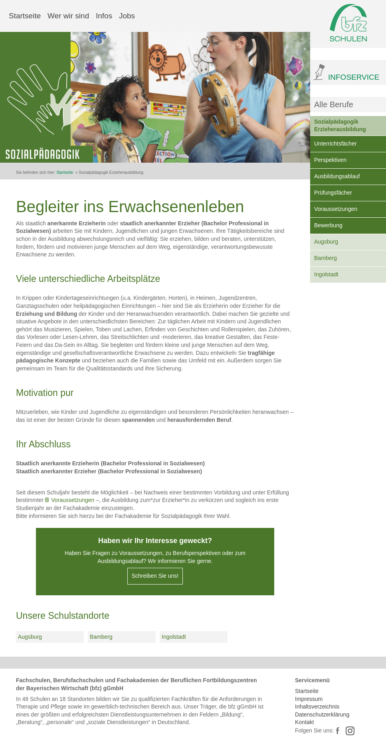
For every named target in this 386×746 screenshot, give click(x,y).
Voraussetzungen (335, 209)
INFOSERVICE (353, 77)
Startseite (25, 16)
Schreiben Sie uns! (155, 576)
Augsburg (326, 241)
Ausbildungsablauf (337, 176)
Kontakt (304, 722)
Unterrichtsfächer (335, 143)
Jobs (127, 16)
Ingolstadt (326, 274)
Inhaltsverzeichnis (317, 706)
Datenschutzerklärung (322, 714)
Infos (104, 16)
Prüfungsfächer (333, 192)
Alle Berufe (333, 104)
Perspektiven (330, 160)
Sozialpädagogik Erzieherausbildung (340, 125)
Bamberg (325, 258)
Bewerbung (328, 225)
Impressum (309, 699)
